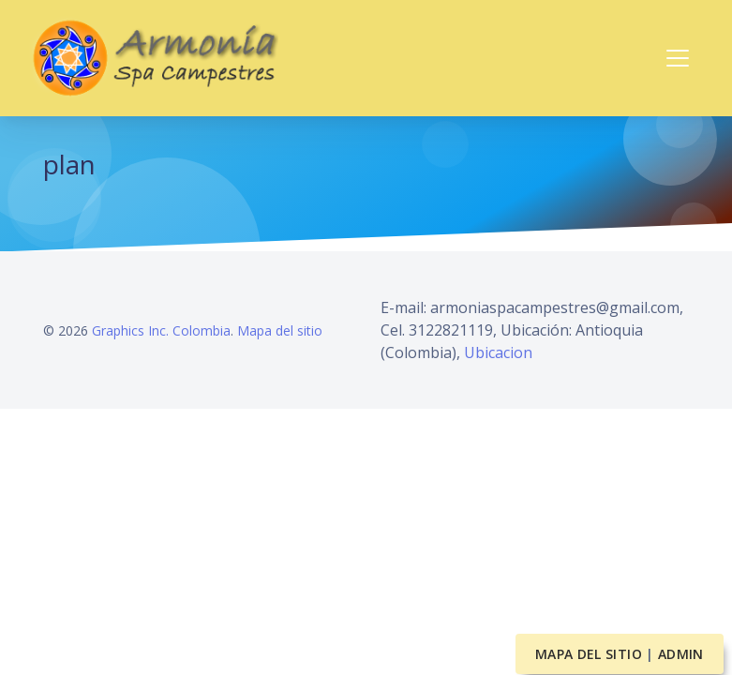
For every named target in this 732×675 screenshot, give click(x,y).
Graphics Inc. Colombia (161, 330)
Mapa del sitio (279, 330)
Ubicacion (498, 352)
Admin (681, 654)
